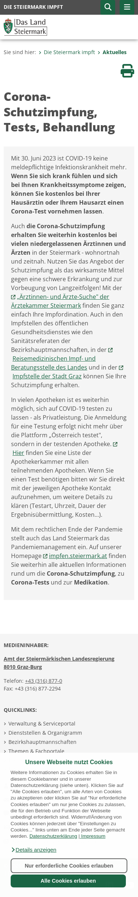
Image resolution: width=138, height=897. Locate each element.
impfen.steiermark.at (78, 556)
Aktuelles (112, 52)
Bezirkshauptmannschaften (42, 741)
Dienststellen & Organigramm (45, 732)
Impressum (93, 836)
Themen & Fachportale (36, 751)
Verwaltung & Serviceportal (41, 723)
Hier (18, 453)
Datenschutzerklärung (53, 836)
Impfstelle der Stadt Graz (47, 376)
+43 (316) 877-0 (43, 680)
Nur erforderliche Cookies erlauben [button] (69, 866)
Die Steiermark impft (67, 52)
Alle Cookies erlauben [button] (68, 881)
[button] (33, 850)
